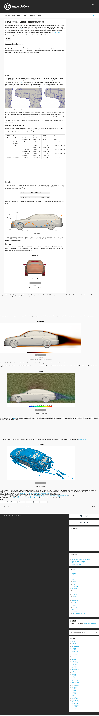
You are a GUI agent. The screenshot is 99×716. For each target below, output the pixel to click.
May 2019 (74, 648)
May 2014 (74, 692)
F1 (73, 590)
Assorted (74, 573)
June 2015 (74, 674)
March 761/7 (74, 558)
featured (30, 506)
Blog (13, 15)
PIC (73, 598)
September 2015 (75, 669)
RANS (20, 417)
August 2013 (74, 706)
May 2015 (74, 675)
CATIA (74, 577)
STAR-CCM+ (76, 586)
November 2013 (75, 702)
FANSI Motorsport (77, 615)
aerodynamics (12, 506)
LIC (14, 418)
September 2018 (75, 653)
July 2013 (74, 708)
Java (74, 604)
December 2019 (75, 645)
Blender (74, 581)
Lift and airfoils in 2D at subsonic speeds (81, 559)
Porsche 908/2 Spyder (76, 564)
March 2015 (74, 679)
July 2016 (74, 666)
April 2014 (74, 693)
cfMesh (20, 82)
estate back (22, 506)
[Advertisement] (34, 63)
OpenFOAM (4, 506)
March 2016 (74, 667)
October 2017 (75, 658)
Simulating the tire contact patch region (81, 562)
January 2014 (75, 698)
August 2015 (74, 671)
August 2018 (74, 654)
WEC (74, 592)
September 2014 (75, 685)
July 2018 (74, 656)
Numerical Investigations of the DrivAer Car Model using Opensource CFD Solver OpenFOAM (39, 496)
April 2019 (74, 649)
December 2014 (75, 680)
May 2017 (74, 659)
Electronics (74, 594)
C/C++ (74, 602)
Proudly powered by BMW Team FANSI (12, 515)
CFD (73, 579)
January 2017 (75, 662)
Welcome (7, 15)
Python (74, 605)
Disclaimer (32, 15)
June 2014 (74, 690)
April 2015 (74, 677)
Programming (75, 600)
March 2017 (74, 661)
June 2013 (74, 710)
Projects (19, 15)
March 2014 (74, 695)
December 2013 (75, 700)
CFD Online (17, 116)
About (25, 15)
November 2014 (75, 682)
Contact (40, 15)
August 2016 (74, 664)
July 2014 (74, 688)
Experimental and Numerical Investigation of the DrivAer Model (34, 493)
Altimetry (75, 611)
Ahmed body (23, 28)
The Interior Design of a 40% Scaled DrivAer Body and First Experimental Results (50, 495)
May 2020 (74, 643)
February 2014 (75, 697)
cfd (15, 506)
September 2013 (75, 705)
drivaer (18, 506)
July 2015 (74, 672)
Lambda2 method (82, 439)
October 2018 (75, 651)
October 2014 (75, 684)
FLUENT (75, 583)
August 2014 (74, 687)
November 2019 (75, 646)
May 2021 (74, 641)
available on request (56, 32)
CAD (73, 574)
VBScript (75, 607)
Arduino (74, 596)
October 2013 (75, 703)
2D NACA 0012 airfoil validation (79, 561)
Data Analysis (75, 588)
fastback (26, 506)
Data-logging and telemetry (79, 613)
